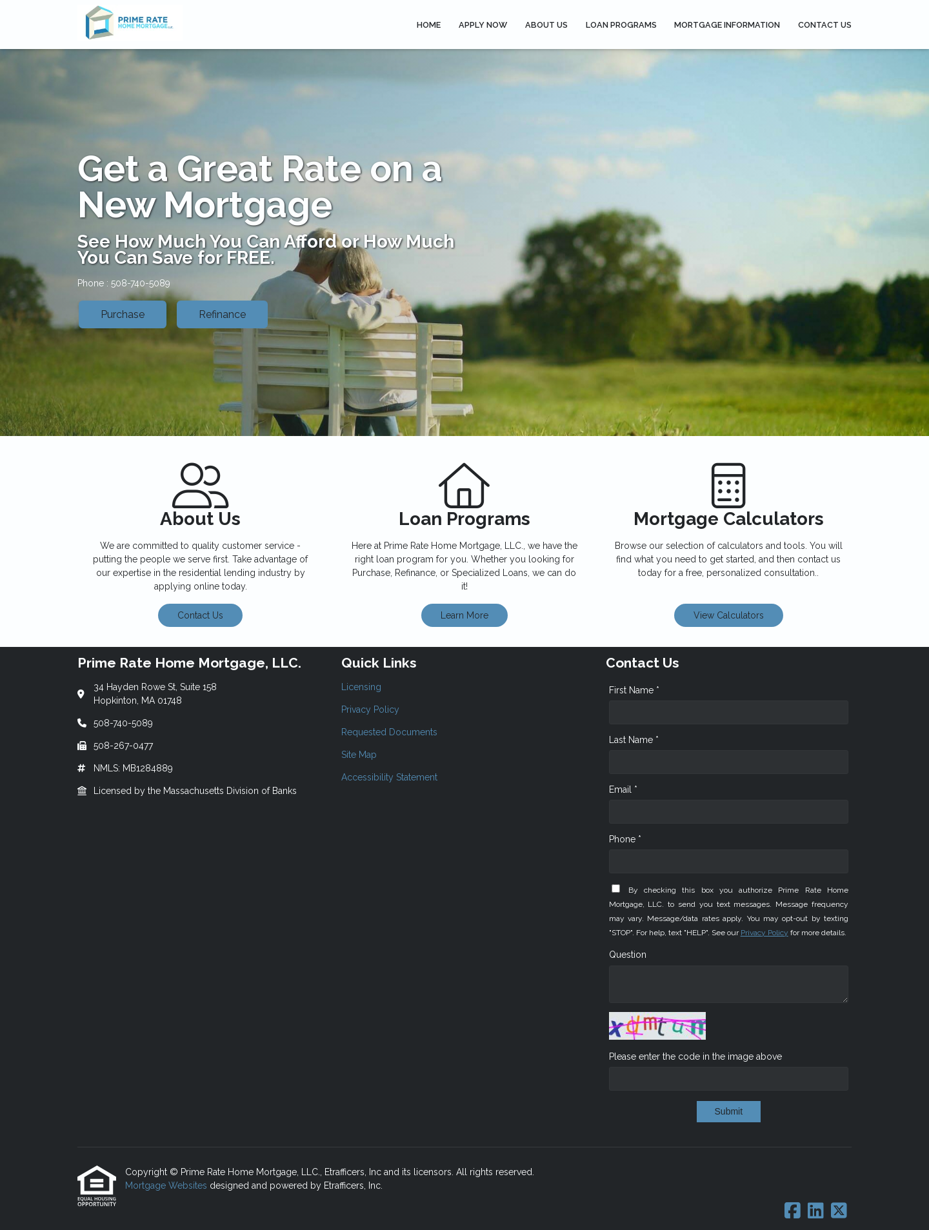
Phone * (625, 839)
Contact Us (825, 25)
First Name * (634, 690)
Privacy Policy (764, 932)
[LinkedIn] (816, 1211)
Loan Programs (621, 25)
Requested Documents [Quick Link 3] (389, 732)
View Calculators (729, 615)
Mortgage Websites (167, 1185)
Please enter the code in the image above (695, 1056)
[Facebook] (792, 1211)
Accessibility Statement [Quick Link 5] (389, 777)
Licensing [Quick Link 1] (361, 687)
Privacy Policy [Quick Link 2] (370, 709)
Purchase (123, 314)
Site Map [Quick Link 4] (359, 754)
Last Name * (634, 740)
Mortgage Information (727, 25)
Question (627, 954)
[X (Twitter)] (839, 1211)
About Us (546, 25)
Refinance (222, 314)
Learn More (464, 615)
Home (429, 25)
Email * (623, 789)
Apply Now (483, 25)
